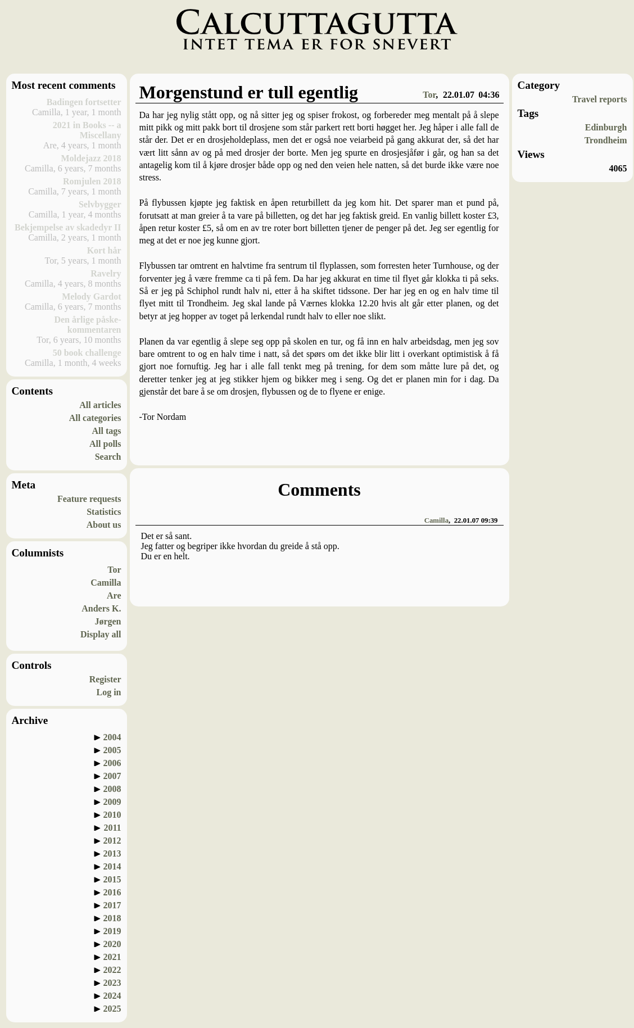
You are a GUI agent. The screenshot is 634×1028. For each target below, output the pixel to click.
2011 (112, 827)
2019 (112, 931)
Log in (108, 692)
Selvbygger (100, 204)
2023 (112, 983)
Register (105, 679)
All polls (105, 444)
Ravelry (105, 273)
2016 (112, 892)
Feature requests (89, 499)
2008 (112, 789)
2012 (112, 840)
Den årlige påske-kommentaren (87, 324)
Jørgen (107, 621)
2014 (112, 866)
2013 (112, 853)
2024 (112, 995)
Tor (114, 569)
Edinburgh (606, 127)
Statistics (104, 512)
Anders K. (101, 608)
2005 (112, 750)
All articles (100, 405)
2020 (112, 944)
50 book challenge (87, 352)
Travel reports (599, 99)
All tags (106, 431)
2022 (112, 970)
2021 (112, 957)
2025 (112, 1008)
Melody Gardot (91, 296)
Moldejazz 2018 (91, 158)
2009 (112, 802)
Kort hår (104, 250)
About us (104, 524)
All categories (95, 418)
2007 (112, 776)
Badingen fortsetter (84, 102)
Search (108, 456)
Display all (100, 634)
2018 (112, 918)
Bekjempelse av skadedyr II (68, 227)
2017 (112, 905)
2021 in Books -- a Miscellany (87, 130)
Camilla (105, 582)
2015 (112, 879)
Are (114, 595)
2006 (112, 763)
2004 (112, 737)
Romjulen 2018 (92, 181)
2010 (112, 814)
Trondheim (606, 140)
